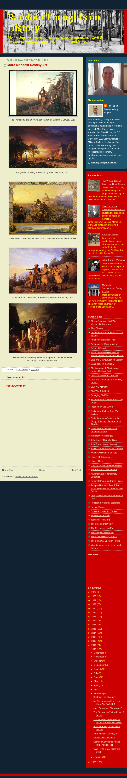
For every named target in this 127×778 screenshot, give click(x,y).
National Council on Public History (107, 481)
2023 (94, 596)
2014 (94, 633)
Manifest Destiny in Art (104, 738)
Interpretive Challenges (102, 436)
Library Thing (97, 461)
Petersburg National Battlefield (105, 503)
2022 (94, 600)
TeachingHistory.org (100, 520)
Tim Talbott (112, 106)
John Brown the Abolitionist (104, 444)
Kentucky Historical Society (104, 453)
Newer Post (7, 470)
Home (42, 470)
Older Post (76, 470)
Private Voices (98, 507)
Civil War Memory (99, 387)
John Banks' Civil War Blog (104, 440)
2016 (94, 625)
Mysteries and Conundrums (104, 469)
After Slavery (97, 328)
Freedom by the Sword (102, 407)
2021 (94, 604)
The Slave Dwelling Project (104, 536)
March (97, 689)
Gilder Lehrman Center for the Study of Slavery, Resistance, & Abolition (106, 421)
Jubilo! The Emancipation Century (107, 448)
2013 (94, 637)
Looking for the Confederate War (106, 465)
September (99, 665)
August (97, 669)
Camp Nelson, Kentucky (102, 364)
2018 (94, 616)
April (96, 685)
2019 (94, 612)
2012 (94, 641)
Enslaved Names (110, 235)
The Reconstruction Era (102, 528)
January (98, 757)
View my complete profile (104, 162)
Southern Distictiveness (105, 697)
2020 (94, 608)
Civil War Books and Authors (104, 375)
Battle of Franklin (99, 348)
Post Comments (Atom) (26, 476)
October (98, 661)
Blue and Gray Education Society (107, 360)
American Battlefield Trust (103, 340)
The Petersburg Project (102, 524)
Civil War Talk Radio (100, 391)
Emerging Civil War (100, 395)
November (99, 657)
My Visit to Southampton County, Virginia (112, 288)
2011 (94, 645)
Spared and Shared (100, 515)
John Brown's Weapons (113, 260)
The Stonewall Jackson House (105, 541)
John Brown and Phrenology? (108, 708)
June (96, 677)
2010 (94, 649)
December (99, 653)
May (96, 681)
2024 (94, 592)
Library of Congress (100, 457)
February (98, 693)
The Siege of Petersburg (102, 532)
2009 (94, 762)
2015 (94, 629)
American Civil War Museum (104, 344)
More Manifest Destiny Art (106, 734)
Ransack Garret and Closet (104, 511)
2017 (94, 620)
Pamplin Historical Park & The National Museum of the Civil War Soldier (107, 488)
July (96, 673)
